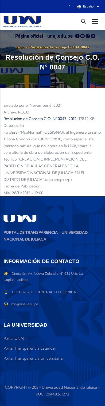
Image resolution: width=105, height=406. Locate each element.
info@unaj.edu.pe (21, 304)
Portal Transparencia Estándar (30, 348)
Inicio (20, 47)
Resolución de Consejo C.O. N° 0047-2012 (40, 118)
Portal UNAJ (14, 338)
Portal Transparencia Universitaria (33, 358)
